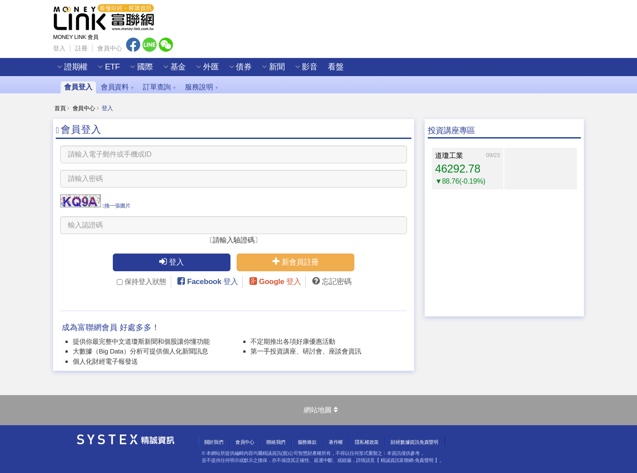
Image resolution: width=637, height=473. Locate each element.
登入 (59, 48)
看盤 (335, 68)
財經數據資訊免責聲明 (414, 442)
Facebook (133, 45)
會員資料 (117, 87)
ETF (112, 68)
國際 (145, 68)
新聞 (276, 68)
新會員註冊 (295, 261)
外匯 (211, 68)
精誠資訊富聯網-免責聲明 (407, 460)
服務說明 (202, 87)
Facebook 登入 (212, 281)
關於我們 (213, 442)
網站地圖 (320, 410)
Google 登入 (280, 281)
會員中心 (109, 48)
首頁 (59, 108)
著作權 (336, 442)
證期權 (76, 68)
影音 (310, 68)
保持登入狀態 (141, 281)
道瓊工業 (449, 155)
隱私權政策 (367, 442)
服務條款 (307, 442)
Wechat (166, 45)
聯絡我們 (275, 442)
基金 (178, 68)
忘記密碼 (337, 281)
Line (149, 45)
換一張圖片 (116, 206)
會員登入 (78, 87)
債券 (244, 68)
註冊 (81, 48)
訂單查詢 (160, 87)
